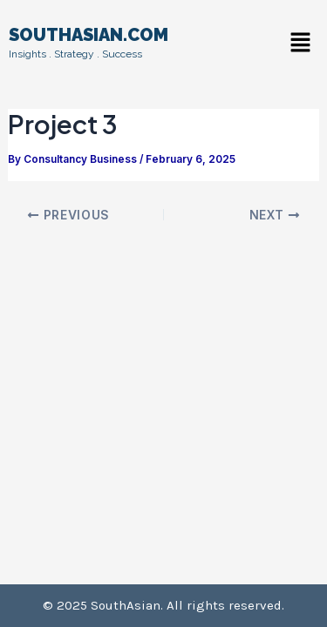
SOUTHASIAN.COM (88, 34)
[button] (300, 43)
